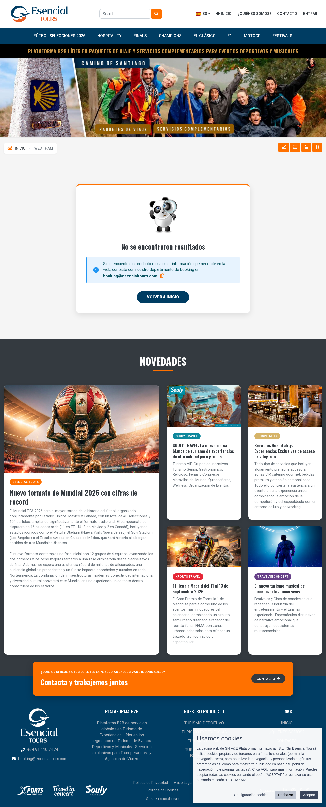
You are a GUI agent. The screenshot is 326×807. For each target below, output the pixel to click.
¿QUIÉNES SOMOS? (254, 14)
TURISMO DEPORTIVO (204, 723)
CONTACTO (287, 14)
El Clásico (205, 35)
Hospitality (109, 35)
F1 (229, 35)
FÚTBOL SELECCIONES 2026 (59, 35)
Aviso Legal (183, 783)
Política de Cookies (163, 790)
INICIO (224, 14)
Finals (140, 35)
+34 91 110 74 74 (39, 749)
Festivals (282, 35)
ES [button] (201, 14)
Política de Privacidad (150, 783)
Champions (170, 35)
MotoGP (252, 35)
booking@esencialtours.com (130, 276)
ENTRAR (310, 14)
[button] (24, 97)
